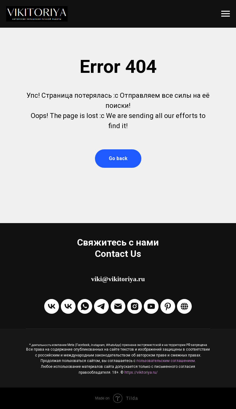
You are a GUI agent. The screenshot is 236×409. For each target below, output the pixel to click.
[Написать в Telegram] (101, 306)
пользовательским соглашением (165, 361)
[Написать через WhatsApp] (84, 306)
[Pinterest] (167, 306)
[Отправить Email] (118, 306)
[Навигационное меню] (225, 14)
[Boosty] (184, 306)
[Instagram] (134, 306)
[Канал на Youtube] (151, 306)
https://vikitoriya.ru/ (141, 372)
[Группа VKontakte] (51, 306)
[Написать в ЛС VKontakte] (68, 306)
